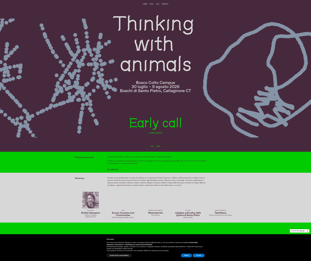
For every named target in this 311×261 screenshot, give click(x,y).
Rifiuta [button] (186, 255)
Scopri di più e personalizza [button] (119, 255)
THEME (145, 4)
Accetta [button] (198, 255)
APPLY (152, 4)
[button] (157, 169)
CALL (157, 4)
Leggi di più (114, 169)
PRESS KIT (165, 4)
